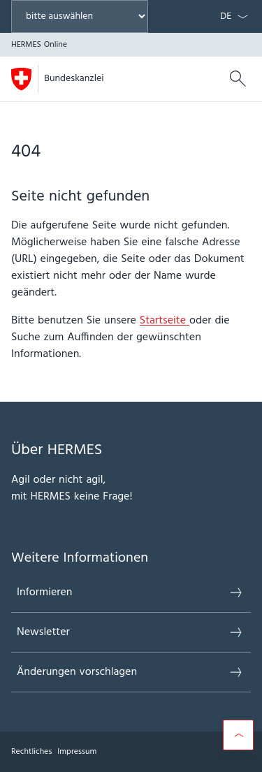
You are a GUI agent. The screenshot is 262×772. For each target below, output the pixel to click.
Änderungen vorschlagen (130, 672)
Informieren (130, 592)
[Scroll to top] (238, 735)
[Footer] (131, 751)
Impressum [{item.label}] (76, 752)
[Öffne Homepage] (57, 79)
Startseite (164, 321)
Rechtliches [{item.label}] (31, 752)
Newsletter (130, 632)
